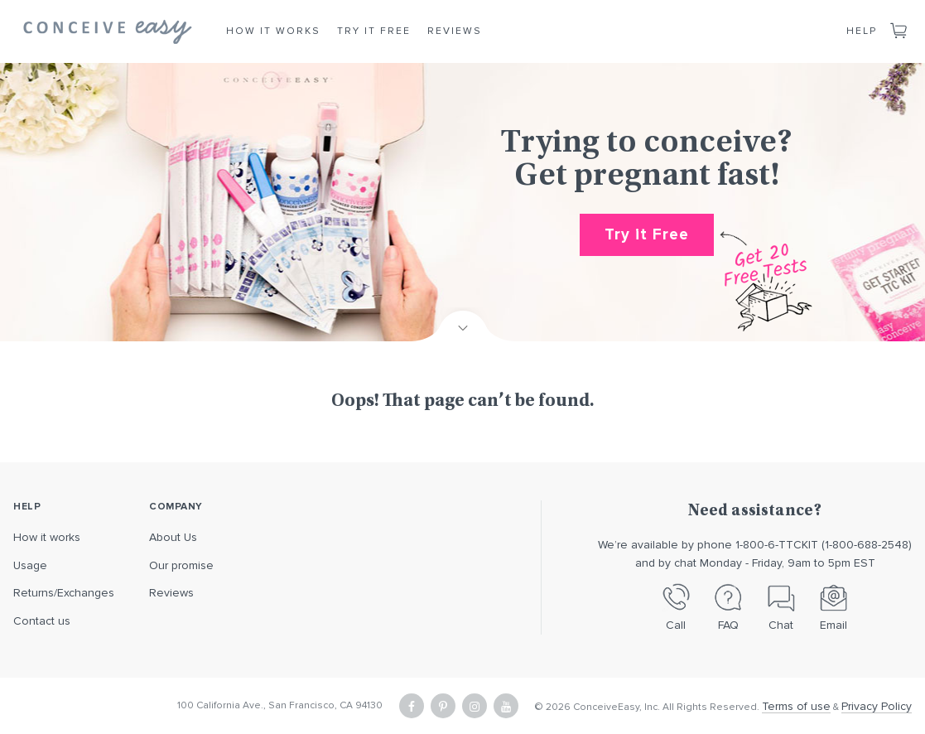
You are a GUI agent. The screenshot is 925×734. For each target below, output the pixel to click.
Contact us (41, 621)
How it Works (273, 31)
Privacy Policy (876, 706)
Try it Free (374, 31)
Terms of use (796, 706)
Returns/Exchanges (63, 593)
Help (861, 31)
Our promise (181, 565)
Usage (30, 565)
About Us (173, 537)
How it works (46, 537)
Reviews (454, 31)
